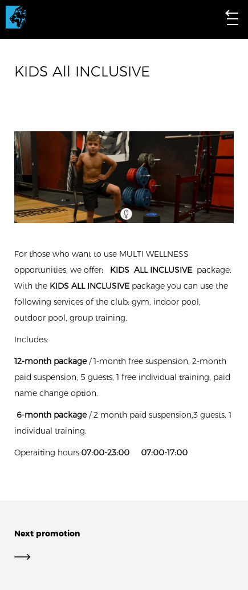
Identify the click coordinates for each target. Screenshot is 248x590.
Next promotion (124, 545)
